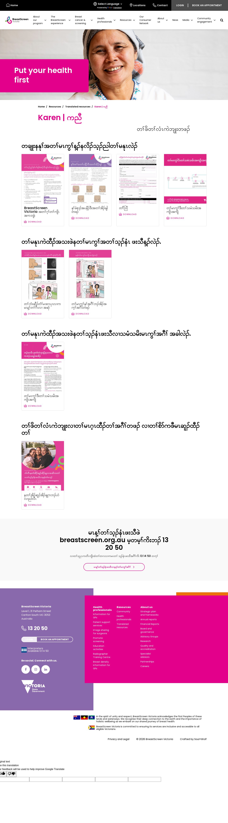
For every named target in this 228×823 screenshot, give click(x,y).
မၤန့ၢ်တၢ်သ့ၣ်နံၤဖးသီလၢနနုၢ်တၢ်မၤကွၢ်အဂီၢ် (114, 567)
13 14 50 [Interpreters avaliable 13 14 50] (44, 651)
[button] (40, 20)
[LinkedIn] (45, 669)
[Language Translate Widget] (110, 4)
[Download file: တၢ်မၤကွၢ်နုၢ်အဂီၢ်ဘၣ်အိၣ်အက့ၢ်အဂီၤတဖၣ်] (90, 284)
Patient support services (101, 624)
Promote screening (98, 639)
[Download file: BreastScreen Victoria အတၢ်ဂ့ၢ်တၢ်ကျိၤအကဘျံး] (42, 190)
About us (146, 607)
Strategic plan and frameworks (149, 613)
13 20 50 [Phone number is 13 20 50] (38, 628)
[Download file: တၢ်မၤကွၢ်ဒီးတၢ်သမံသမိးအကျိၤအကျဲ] (185, 190)
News (175, 20)
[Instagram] (35, 669)
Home (41, 106)
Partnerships (147, 661)
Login (180, 5)
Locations (138, 5)
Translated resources (77, 106)
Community (123, 611)
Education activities (98, 647)
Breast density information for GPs (101, 665)
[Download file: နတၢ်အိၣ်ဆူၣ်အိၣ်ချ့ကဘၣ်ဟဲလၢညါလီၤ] (42, 475)
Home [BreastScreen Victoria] (12, 5)
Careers (144, 666)
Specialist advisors (145, 655)
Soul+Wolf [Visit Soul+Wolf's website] (200, 739)
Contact (160, 5)
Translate (114, 8)
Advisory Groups (149, 636)
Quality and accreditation (147, 647)
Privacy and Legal (118, 739)
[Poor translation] (11, 774)
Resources (55, 106)
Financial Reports (149, 624)
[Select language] (108, 5)
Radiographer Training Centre (101, 655)
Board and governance (147, 630)
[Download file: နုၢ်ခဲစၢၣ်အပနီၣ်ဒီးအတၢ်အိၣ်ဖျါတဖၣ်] (90, 190)
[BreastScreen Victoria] (15, 20)
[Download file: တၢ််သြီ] (137, 190)
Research (145, 641)
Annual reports (148, 619)
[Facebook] (25, 669)
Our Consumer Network (145, 20)
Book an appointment (207, 5)
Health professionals (102, 608)
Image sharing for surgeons (101, 631)
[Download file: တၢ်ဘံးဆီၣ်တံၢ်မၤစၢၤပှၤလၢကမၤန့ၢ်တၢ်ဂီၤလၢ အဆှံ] (42, 284)
